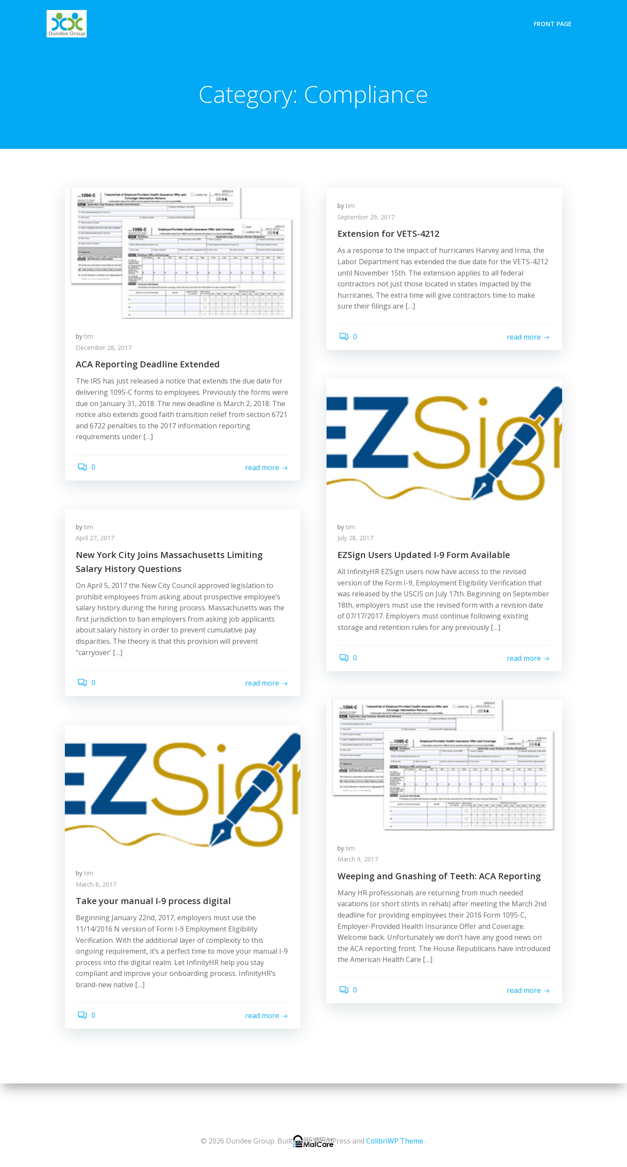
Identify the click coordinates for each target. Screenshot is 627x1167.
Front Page (554, 22)
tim (90, 339)
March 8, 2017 (98, 887)
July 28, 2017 (357, 541)
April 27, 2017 (97, 541)
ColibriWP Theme (394, 1141)
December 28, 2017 (106, 350)
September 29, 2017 (368, 220)
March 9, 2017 (360, 862)
